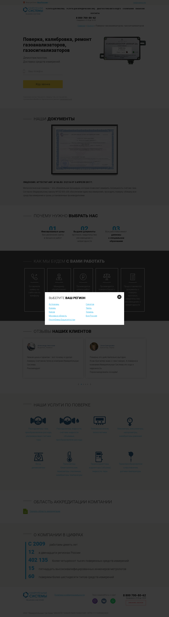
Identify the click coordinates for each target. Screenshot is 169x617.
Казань (52, 308)
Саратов (90, 304)
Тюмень (89, 312)
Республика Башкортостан (62, 319)
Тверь (89, 308)
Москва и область (58, 316)
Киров (52, 312)
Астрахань (54, 304)
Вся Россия (91, 316)
